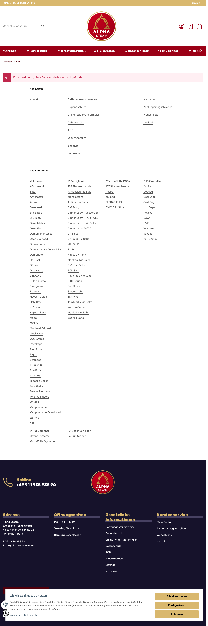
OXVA (146, 217)
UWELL (147, 223)
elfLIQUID (35, 275)
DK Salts (73, 233)
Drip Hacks (36, 270)
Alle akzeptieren (176, 596)
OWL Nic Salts (76, 265)
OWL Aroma (37, 338)
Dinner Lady (37, 244)
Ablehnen (176, 614)
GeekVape (149, 196)
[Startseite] (101, 26)
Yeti (32, 422)
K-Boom (35, 307)
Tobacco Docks (39, 380)
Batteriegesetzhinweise (120, 527)
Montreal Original (40, 328)
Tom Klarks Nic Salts (80, 302)
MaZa (33, 317)
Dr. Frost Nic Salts (78, 238)
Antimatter (36, 196)
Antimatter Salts (78, 202)
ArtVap (34, 202)
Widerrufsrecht (114, 558)
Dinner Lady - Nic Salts (82, 223)
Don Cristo (36, 254)
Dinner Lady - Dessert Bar (46, 249)
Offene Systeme (39, 436)
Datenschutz (31, 615)
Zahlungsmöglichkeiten (171, 528)
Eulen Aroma (38, 281)
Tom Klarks (36, 386)
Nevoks (147, 212)
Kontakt (195, 3)
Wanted (34, 417)
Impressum (16, 615)
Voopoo (147, 233)
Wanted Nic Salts (78, 312)
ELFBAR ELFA (114, 202)
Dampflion (36, 228)
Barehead (36, 207)
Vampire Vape (38, 407)
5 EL (32, 191)
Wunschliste (164, 534)
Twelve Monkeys (40, 391)
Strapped (35, 359)
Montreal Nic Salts (79, 260)
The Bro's (35, 370)
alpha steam (75, 196)
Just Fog (148, 202)
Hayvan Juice (38, 296)
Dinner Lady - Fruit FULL (83, 217)
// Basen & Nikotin (80, 430)
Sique (33, 354)
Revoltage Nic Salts (79, 275)
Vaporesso (149, 228)
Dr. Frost (35, 260)
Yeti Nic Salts (76, 317)
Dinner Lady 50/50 (79, 228)
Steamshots (75, 291)
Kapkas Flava (38, 312)
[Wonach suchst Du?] (21, 26)
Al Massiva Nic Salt (79, 191)
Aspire (109, 191)
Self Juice (74, 286)
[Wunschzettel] (190, 26)
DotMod (148, 191)
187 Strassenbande (79, 186)
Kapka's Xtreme (77, 254)
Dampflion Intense (41, 233)
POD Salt (73, 270)
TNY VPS (35, 375)
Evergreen (36, 286)
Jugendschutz (114, 533)
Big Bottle (36, 212)
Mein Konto (164, 522)
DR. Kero (35, 265)
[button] (181, 26)
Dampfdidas (37, 223)
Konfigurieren (175, 605)
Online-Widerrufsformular (121, 539)
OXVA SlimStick (115, 207)
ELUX (71, 249)
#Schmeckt (37, 186)
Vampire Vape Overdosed (45, 412)
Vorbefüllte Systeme (42, 441)
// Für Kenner (77, 436)
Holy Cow (35, 302)
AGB (108, 552)
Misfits (34, 323)
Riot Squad (36, 349)
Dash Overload (39, 238)
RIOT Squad (75, 281)
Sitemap (110, 564)
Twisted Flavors (39, 396)
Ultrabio (35, 401)
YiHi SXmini (150, 238)
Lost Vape (149, 207)
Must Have (36, 333)
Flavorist (35, 291)
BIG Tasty (35, 217)
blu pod (110, 196)
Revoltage (36, 344)
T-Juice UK (37, 365)
